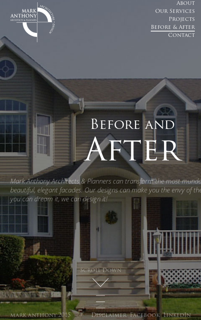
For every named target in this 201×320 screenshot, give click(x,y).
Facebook (145, 315)
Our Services (175, 11)
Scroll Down (100, 270)
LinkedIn (177, 315)
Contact (181, 35)
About (186, 3)
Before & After (173, 27)
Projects (182, 19)
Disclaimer (108, 315)
